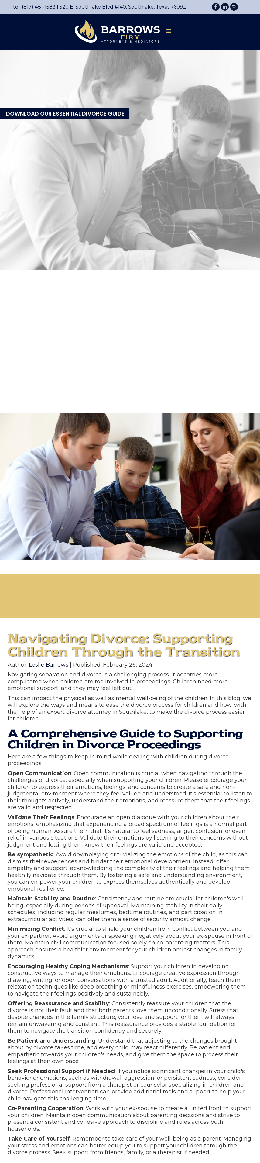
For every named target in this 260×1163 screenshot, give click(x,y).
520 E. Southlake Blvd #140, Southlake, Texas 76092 (121, 7)
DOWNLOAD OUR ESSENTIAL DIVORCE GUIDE (65, 113)
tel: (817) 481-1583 (34, 7)
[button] (169, 32)
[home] (114, 31)
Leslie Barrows (48, 664)
